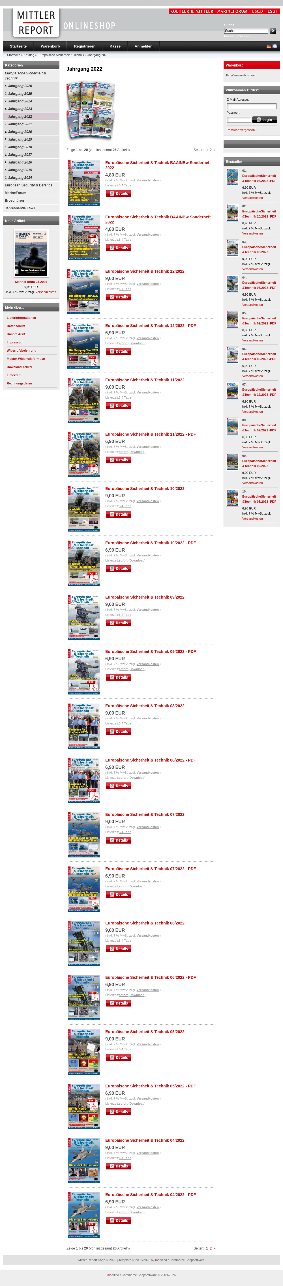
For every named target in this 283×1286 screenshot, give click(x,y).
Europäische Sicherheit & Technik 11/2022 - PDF (150, 434)
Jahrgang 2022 (20, 117)
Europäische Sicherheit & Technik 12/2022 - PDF (150, 325)
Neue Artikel (15, 221)
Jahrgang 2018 (20, 147)
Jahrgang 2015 (20, 170)
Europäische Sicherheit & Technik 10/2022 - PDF (150, 543)
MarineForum (15, 193)
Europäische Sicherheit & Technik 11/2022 (145, 380)
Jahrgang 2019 (20, 139)
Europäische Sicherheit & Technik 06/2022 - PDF (150, 977)
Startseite (18, 46)
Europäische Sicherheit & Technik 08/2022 (145, 706)
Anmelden (144, 46)
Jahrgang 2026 (20, 86)
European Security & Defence (28, 185)
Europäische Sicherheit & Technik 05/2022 (145, 1031)
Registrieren (85, 46)
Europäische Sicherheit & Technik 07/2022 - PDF (150, 868)
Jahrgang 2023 (20, 109)
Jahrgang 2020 (20, 132)
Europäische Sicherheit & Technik (25, 75)
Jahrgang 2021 (20, 124)
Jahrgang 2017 (20, 155)
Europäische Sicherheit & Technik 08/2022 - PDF (150, 760)
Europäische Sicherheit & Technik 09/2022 (145, 597)
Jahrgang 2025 (20, 94)
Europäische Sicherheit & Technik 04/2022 (145, 1140)
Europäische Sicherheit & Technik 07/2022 (145, 814)
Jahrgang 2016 (20, 162)
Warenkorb (50, 46)
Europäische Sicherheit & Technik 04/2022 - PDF (150, 1194)
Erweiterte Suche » (237, 36)
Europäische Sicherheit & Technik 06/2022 (145, 923)
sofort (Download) (132, 343)
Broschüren (14, 201)
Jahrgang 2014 (20, 178)
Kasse (115, 46)
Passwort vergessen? (241, 130)
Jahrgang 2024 (20, 101)
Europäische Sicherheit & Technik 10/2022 (145, 488)
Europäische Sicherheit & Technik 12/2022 (145, 271)
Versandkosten (46, 292)
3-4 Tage (125, 185)
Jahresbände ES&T (20, 208)
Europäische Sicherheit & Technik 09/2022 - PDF (150, 651)
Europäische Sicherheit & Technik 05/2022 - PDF (150, 1086)
